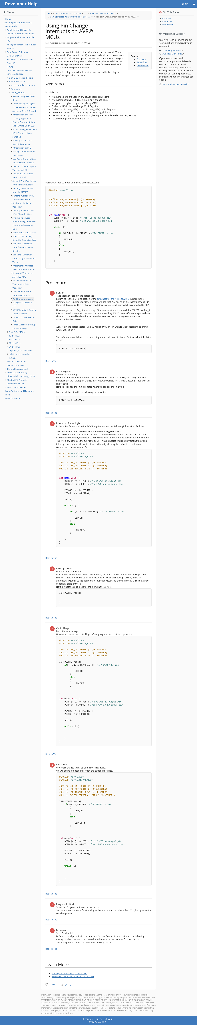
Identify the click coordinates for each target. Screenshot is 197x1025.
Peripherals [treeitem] (16, 89)
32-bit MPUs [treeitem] (14, 343)
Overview (141, 59)
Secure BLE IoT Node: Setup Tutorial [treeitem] (22, 175)
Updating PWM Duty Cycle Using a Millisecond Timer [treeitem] (24, 258)
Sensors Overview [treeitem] (15, 365)
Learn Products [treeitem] (12, 26)
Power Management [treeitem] (16, 361)
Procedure (142, 62)
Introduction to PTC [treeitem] (21, 147)
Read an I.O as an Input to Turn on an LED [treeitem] (24, 168)
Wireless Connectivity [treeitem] (17, 372)
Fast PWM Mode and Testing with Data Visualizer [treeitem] (22, 284)
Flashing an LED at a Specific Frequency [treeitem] (22, 142)
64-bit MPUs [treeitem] (14, 346)
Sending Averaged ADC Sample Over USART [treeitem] (23, 197)
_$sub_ (68, 984)
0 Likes (52, 984)
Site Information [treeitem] (12, 398)
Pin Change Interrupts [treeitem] (22, 299)
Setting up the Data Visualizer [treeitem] (21, 205)
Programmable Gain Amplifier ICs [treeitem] (21, 39)
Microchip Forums (172, 50)
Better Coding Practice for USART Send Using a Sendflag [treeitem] (24, 133)
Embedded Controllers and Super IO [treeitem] (19, 61)
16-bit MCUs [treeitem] (14, 335)
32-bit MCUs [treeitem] (14, 339)
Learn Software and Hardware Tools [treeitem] (19, 393)
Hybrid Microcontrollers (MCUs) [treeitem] (20, 356)
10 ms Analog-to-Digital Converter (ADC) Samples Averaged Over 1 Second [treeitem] (24, 107)
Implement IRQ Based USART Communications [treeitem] (23, 267)
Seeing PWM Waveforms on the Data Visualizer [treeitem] (24, 183)
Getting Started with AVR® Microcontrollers (70, 16)
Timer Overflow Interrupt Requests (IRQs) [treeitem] (24, 326)
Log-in (185, 3)
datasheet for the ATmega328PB (113, 298)
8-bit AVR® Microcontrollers (103, 13)
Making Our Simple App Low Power (69, 973)
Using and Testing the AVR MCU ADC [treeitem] (22, 275)
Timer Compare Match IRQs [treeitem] (23, 319)
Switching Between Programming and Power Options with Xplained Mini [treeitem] (24, 223)
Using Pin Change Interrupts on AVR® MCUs (115, 16)
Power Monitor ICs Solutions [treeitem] (20, 33)
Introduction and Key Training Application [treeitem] (22, 116)
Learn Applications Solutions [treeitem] (18, 22)
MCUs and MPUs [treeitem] (15, 74)
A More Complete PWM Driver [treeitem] (23, 98)
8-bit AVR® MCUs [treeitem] (17, 81)
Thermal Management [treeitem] (17, 369)
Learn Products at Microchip (68, 13)
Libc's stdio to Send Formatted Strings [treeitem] (21, 293)
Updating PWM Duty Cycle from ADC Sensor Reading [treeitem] (23, 247)
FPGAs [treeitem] (10, 66)
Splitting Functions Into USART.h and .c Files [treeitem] (23, 212)
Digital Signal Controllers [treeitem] (20, 350)
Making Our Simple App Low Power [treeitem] (23, 153)
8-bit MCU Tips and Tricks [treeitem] (21, 77)
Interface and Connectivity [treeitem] (19, 70)
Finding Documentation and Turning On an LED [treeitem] (23, 124)
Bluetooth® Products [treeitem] (17, 380)
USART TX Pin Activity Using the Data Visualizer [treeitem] (24, 238)
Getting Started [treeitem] (18, 92)
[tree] (20, 19)
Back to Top (51, 361)
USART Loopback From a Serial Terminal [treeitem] (24, 312)
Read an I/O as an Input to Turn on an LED (73, 976)
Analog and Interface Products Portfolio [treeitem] (21, 46)
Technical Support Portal (174, 84)
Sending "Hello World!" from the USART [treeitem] (23, 190)
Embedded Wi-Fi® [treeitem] (15, 383)
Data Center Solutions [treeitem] (17, 52)
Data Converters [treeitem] (14, 55)
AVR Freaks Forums (172, 53)
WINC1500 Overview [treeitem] (16, 387)
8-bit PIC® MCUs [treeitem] (17, 332)
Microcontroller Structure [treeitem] (23, 85)
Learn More (143, 65)
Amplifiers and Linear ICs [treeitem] (19, 30)
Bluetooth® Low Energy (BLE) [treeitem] (21, 376)
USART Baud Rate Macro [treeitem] (24, 232)
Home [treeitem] (8, 19)
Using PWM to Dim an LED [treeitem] (22, 304)
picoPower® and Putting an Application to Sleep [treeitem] (24, 161)
